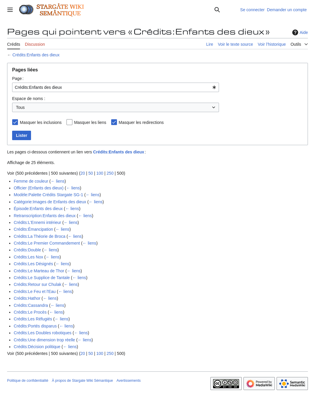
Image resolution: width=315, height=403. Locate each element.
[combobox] (115, 87)
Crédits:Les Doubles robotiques (42, 332)
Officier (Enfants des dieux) (39, 188)
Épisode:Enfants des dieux (38, 208)
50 (90, 173)
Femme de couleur (31, 181)
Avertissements (128, 381)
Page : (18, 78)
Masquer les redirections (141, 122)
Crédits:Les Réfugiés (33, 319)
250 (110, 173)
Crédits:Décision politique (37, 346)
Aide (299, 32)
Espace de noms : (28, 98)
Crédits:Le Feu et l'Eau (35, 291)
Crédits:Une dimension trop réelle (44, 340)
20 (82, 173)
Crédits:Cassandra (31, 305)
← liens (58, 181)
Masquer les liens (90, 122)
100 (99, 173)
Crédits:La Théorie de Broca (39, 236)
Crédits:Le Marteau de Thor (39, 270)
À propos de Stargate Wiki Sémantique (82, 381)
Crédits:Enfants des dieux (36, 55)
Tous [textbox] (20, 107)
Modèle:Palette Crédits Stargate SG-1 (48, 194)
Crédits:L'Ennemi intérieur (37, 222)
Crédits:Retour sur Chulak (37, 284)
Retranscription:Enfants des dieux (44, 215)
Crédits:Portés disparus (35, 326)
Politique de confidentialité (27, 381)
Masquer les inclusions (41, 122)
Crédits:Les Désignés (33, 263)
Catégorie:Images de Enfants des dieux (50, 201)
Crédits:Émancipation (33, 229)
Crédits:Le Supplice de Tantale (42, 277)
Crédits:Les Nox (28, 257)
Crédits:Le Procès (30, 312)
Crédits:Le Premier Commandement (47, 243)
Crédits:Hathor (27, 298)
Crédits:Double (27, 250)
